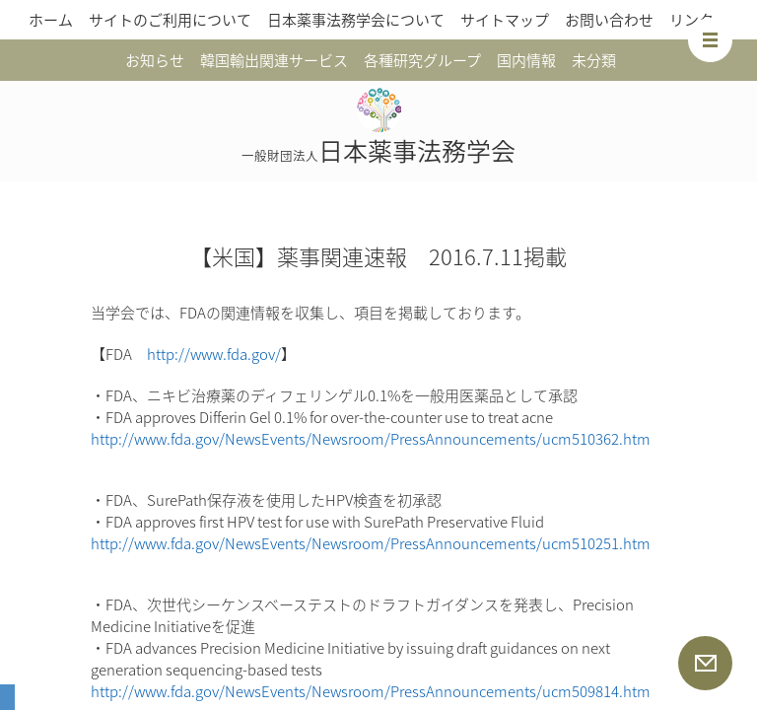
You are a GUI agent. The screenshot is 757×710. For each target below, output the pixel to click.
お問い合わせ (609, 20)
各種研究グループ (422, 60)
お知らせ (154, 60)
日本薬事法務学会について (356, 20)
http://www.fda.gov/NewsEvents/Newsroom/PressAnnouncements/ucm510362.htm (371, 439)
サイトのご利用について (170, 20)
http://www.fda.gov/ (214, 354)
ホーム (51, 20)
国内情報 (526, 60)
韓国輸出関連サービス (274, 60)
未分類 (594, 60)
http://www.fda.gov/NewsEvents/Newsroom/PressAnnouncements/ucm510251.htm (371, 543)
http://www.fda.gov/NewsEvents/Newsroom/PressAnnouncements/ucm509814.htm (371, 691)
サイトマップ (504, 20)
